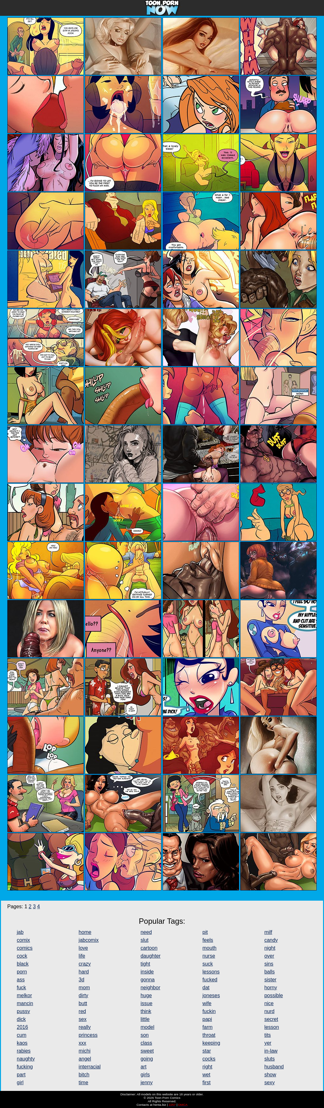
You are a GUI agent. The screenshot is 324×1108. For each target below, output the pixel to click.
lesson (271, 1027)
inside (147, 971)
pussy (23, 1011)
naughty (26, 1058)
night (269, 948)
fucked (209, 979)
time (83, 1082)
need (146, 932)
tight (145, 963)
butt (83, 1003)
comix (23, 940)
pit (205, 932)
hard (84, 971)
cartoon (148, 948)
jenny (146, 1082)
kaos (22, 1043)
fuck (21, 987)
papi (207, 1019)
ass (21, 979)
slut (144, 940)
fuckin (209, 1011)
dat (205, 987)
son (144, 1035)
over (269, 956)
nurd (269, 1011)
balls (269, 971)
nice (268, 1003)
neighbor (150, 987)
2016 (22, 1027)
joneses (211, 995)
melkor (24, 995)
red (82, 1011)
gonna (147, 979)
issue (146, 1003)
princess (88, 1035)
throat (208, 1035)
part (21, 1074)
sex (83, 1019)
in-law (270, 1051)
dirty (83, 995)
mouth (209, 948)
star (206, 1051)
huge (146, 995)
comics (25, 948)
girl (20, 1082)
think (145, 1011)
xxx (82, 1043)
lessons (211, 971)
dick (21, 1019)
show (270, 1074)
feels (207, 940)
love (83, 948)
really (85, 1027)
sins (268, 963)
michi (84, 1051)
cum (21, 1035)
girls (145, 1074)
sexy (269, 1082)
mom (84, 987)
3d (81, 979)
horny (270, 987)
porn (22, 971)
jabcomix (89, 940)
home (85, 932)
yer (267, 1043)
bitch (84, 1074)
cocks (208, 1058)
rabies (24, 1051)
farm (207, 1027)
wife (206, 1003)
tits (267, 1035)
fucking (25, 1066)
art (143, 1066)
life (82, 956)
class (146, 1043)
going (146, 1058)
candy (271, 940)
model (147, 1027)
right (207, 1066)
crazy (85, 963)
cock (22, 956)
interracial (90, 1066)
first (206, 1082)
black (22, 963)
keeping (211, 1043)
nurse (208, 956)
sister (270, 979)
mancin (25, 1003)
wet (206, 1074)
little (144, 1019)
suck (207, 963)
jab (20, 932)
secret (271, 1019)
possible (273, 995)
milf (268, 932)
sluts (269, 1058)
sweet (147, 1051)
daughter (150, 956)
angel (85, 1058)
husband (274, 1066)
